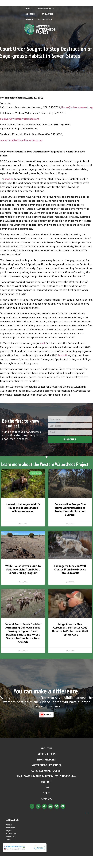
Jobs (46, 787)
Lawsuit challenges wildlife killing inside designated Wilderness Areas (23, 507)
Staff (46, 793)
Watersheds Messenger (46, 765)
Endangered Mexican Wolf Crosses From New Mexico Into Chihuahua (70, 569)
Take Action (48, 14)
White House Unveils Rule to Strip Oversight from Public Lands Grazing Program (23, 569)
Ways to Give (45, 19)
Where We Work (45, 8)
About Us (40, 3)
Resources (31, 14)
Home (27, 3)
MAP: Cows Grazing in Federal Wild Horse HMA (46, 776)
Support (46, 782)
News (29, 8)
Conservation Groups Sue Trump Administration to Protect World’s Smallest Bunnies (70, 509)
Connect (29, 19)
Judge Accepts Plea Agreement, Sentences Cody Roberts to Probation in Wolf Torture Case (70, 629)
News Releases (46, 759)
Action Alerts (46, 754)
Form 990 (46, 798)
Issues (54, 3)
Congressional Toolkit (46, 770)
